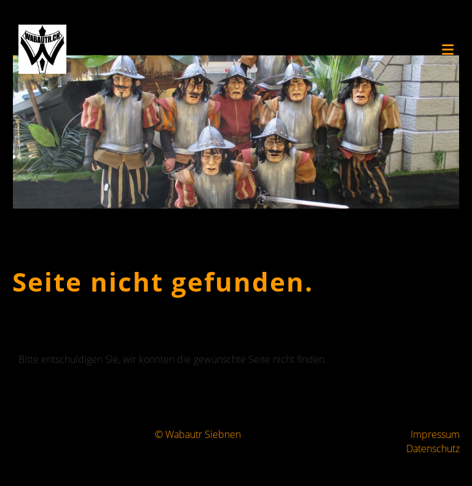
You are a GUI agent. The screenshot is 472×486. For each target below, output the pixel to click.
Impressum (435, 434)
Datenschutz (433, 448)
